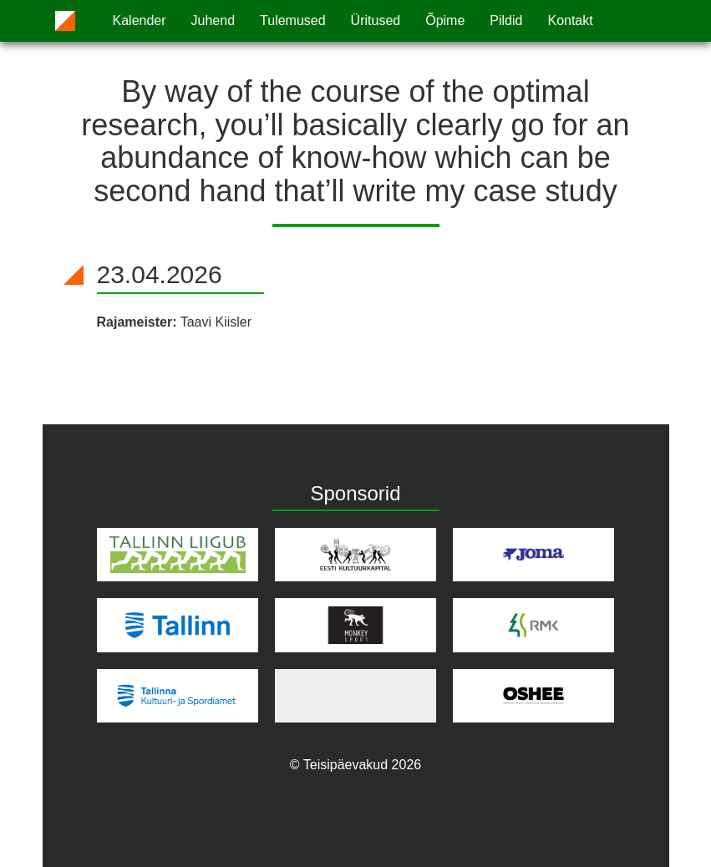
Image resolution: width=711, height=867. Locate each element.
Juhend (213, 20)
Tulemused (293, 20)
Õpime (445, 20)
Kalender (139, 20)
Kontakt (569, 20)
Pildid (506, 20)
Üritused (376, 20)
